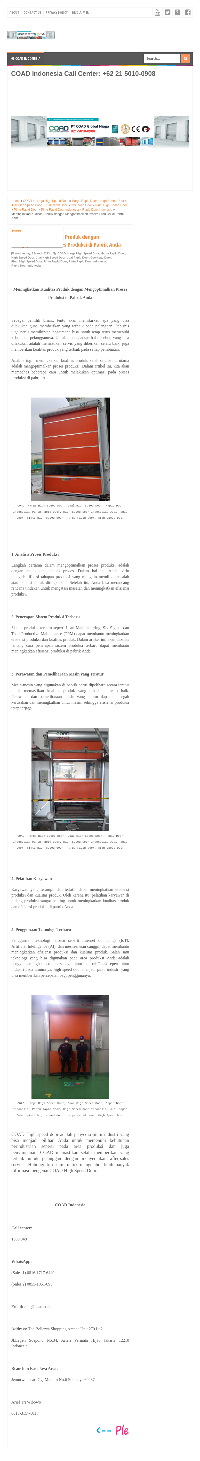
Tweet (16, 231)
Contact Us (32, 12)
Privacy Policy (57, 12)
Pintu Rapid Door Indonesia (87, 261)
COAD (62, 253)
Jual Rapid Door (78, 257)
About (14, 12)
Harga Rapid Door (113, 253)
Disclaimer (80, 12)
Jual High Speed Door (50, 257)
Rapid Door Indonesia (26, 265)
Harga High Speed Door (83, 253)
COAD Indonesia (25, 58)
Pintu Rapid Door (55, 261)
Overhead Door (100, 257)
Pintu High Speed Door (26, 261)
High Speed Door (22, 257)
